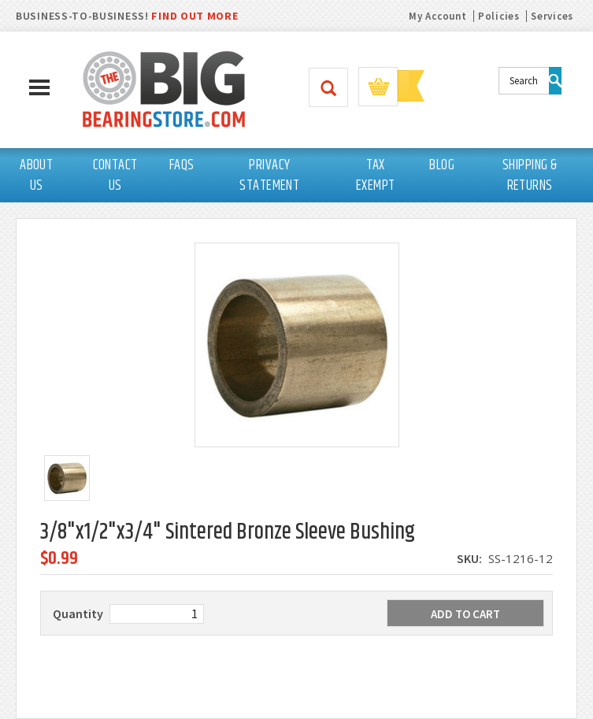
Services (552, 16)
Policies (499, 16)
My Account (437, 16)
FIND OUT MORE (194, 16)
